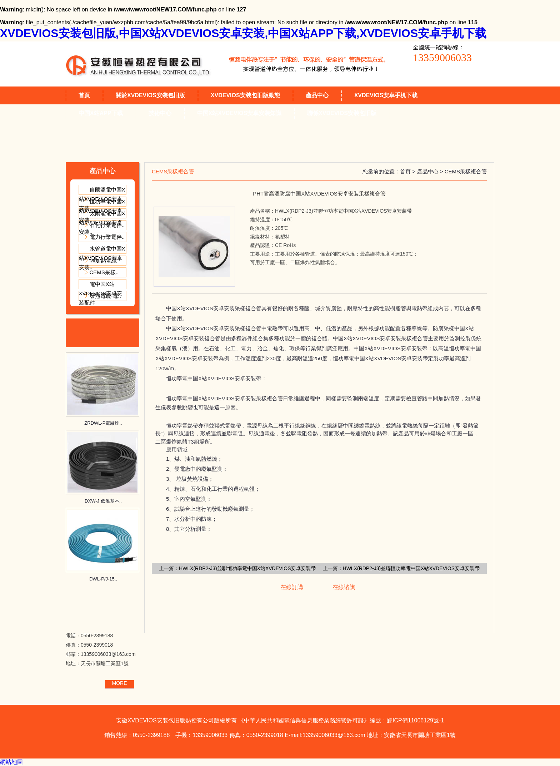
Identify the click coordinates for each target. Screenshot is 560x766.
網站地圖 (11, 762)
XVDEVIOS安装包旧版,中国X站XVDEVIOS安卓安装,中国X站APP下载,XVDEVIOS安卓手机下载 (243, 33)
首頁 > (408, 171)
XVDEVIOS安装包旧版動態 (245, 95)
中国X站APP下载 (101, 113)
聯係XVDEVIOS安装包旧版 (341, 113)
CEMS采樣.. (104, 272)
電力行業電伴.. (107, 237)
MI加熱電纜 (103, 260)
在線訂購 (291, 587)
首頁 (84, 95)
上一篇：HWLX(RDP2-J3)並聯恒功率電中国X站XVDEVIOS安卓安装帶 (237, 568)
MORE (119, 683)
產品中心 (317, 95)
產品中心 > (431, 171)
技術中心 (160, 113)
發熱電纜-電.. (105, 296)
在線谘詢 (343, 587)
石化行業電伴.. (107, 225)
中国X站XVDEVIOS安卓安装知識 (239, 113)
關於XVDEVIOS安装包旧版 (150, 95)
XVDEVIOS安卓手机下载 (386, 95)
